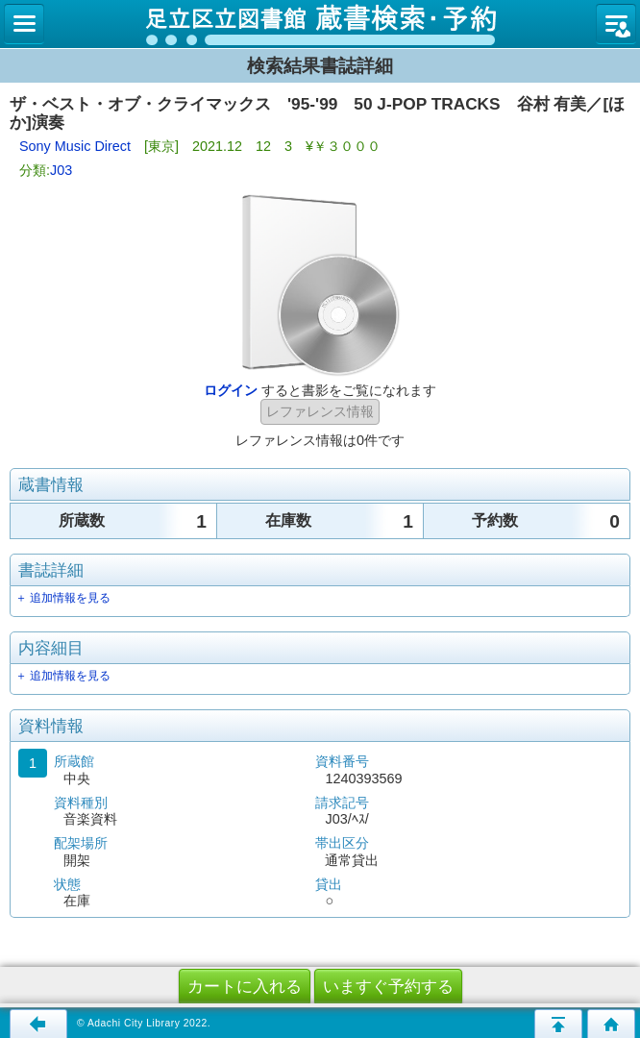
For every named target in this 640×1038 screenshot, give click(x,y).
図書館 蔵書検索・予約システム (320, 24)
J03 (61, 170)
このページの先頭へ (558, 1023)
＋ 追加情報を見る (63, 598)
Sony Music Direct (75, 146)
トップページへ (611, 1023)
